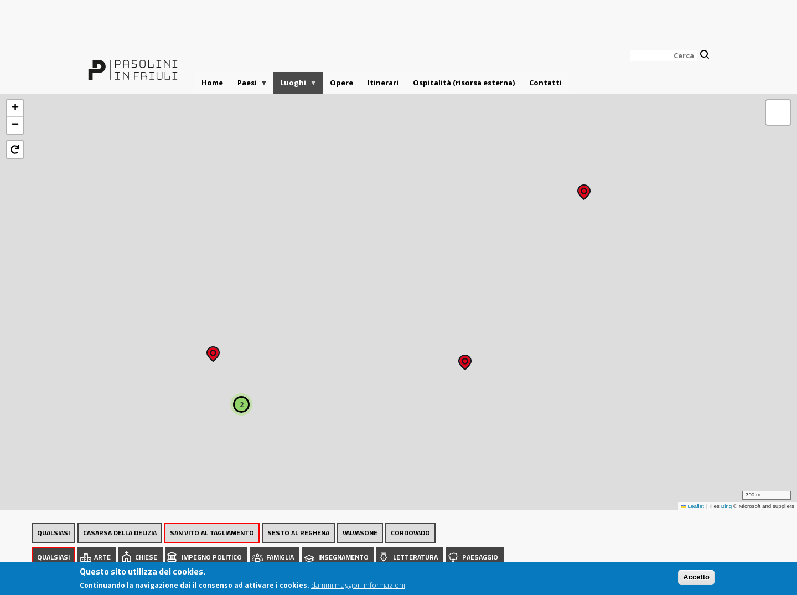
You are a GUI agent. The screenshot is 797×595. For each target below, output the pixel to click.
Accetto (696, 577)
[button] (584, 188)
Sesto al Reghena (298, 532)
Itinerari (383, 83)
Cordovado (410, 532)
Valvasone (360, 532)
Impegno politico (212, 557)
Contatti (545, 83)
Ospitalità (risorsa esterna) (464, 83)
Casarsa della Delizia (120, 532)
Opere (341, 83)
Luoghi (295, 86)
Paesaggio (480, 557)
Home (212, 83)
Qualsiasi (53, 532)
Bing (726, 506)
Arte (102, 557)
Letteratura (415, 557)
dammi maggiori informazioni (358, 585)
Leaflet (692, 506)
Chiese (146, 557)
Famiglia (280, 557)
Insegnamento (343, 557)
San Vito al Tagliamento (212, 532)
